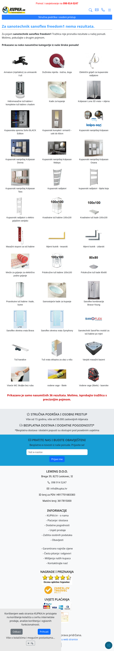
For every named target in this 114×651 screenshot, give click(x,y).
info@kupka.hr (58, 488)
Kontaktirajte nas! (58, 563)
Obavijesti (57, 540)
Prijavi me (57, 459)
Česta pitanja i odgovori (57, 553)
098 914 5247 (58, 482)
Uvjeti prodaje (58, 530)
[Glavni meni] (109, 10)
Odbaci (17, 631)
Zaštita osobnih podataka (57, 535)
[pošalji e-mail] (97, 10)
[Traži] (90, 10)
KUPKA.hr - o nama (58, 515)
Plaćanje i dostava (58, 520)
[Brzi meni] (108, 645)
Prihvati (44, 631)
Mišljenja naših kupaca (58, 558)
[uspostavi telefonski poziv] (103, 10)
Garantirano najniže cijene (58, 548)
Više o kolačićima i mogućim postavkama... (30, 637)
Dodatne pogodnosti (58, 525)
